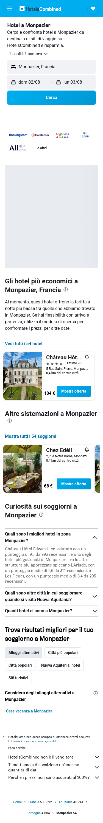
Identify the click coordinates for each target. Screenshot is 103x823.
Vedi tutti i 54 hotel (23, 343)
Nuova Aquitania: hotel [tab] (60, 665)
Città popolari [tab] (20, 665)
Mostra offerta (73, 391)
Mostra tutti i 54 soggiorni (30, 436)
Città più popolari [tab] (62, 652)
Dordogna (33, 813)
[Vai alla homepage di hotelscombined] (40, 8)
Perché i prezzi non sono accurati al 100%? (54, 777)
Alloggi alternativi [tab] (24, 652)
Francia (33, 802)
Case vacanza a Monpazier (29, 711)
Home (17, 802)
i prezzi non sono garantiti (39, 741)
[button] (9, 8)
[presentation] (65, 289)
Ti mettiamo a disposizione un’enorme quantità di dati (54, 767)
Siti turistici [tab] (18, 678)
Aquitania (66, 802)
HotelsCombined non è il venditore (54, 757)
